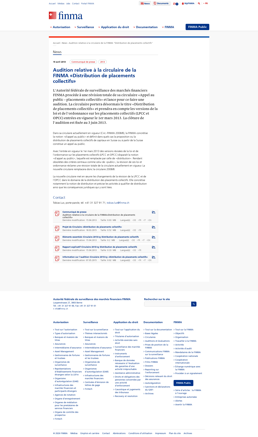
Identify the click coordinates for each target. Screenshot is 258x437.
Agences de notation (65, 395)
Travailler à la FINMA (185, 341)
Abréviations (119, 433)
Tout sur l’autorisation (66, 329)
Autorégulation (153, 383)
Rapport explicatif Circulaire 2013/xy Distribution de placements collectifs (100, 247)
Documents (160, 3)
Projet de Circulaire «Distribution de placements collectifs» (92, 227)
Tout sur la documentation (158, 329)
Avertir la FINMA (183, 404)
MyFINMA (189, 3)
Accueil (52, 3)
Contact (75, 3)
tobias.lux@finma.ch (118, 202)
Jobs (68, 3)
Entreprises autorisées (186, 397)
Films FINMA (151, 362)
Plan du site (175, 433)
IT (145, 220)
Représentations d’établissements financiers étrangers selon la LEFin (68, 371)
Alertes (178, 401)
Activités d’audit (183, 348)
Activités (179, 344)
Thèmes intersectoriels (96, 333)
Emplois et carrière (89, 433)
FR (206, 3)
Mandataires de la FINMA (188, 352)
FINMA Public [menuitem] (197, 27)
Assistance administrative (127, 373)
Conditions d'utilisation (140, 433)
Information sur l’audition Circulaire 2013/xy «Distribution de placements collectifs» (105, 257)
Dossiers (149, 366)
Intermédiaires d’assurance (68, 347)
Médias (61, 3)
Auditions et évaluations (157, 341)
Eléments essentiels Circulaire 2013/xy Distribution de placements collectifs (101, 237)
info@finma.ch (61, 308)
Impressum (160, 433)
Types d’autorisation (65, 333)
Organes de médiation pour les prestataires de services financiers (66, 405)
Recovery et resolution (126, 396)
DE (134, 220)
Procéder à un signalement (188, 373)
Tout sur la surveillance (96, 329)
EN (150, 220)
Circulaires (150, 337)
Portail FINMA (87, 3)
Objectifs (179, 333)
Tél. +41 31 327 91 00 (63, 306)
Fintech (58, 419)
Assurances (60, 344)
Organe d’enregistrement (67, 398)
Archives (149, 393)
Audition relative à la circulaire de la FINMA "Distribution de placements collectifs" (111, 43)
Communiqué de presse (74, 212)
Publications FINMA (155, 358)
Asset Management (64, 351)
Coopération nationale (186, 356)
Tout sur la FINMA (184, 329)
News (145, 3)
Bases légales (151, 333)
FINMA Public (183, 383)
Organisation (181, 337)
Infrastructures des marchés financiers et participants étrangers (66, 388)
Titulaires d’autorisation (127, 336)
